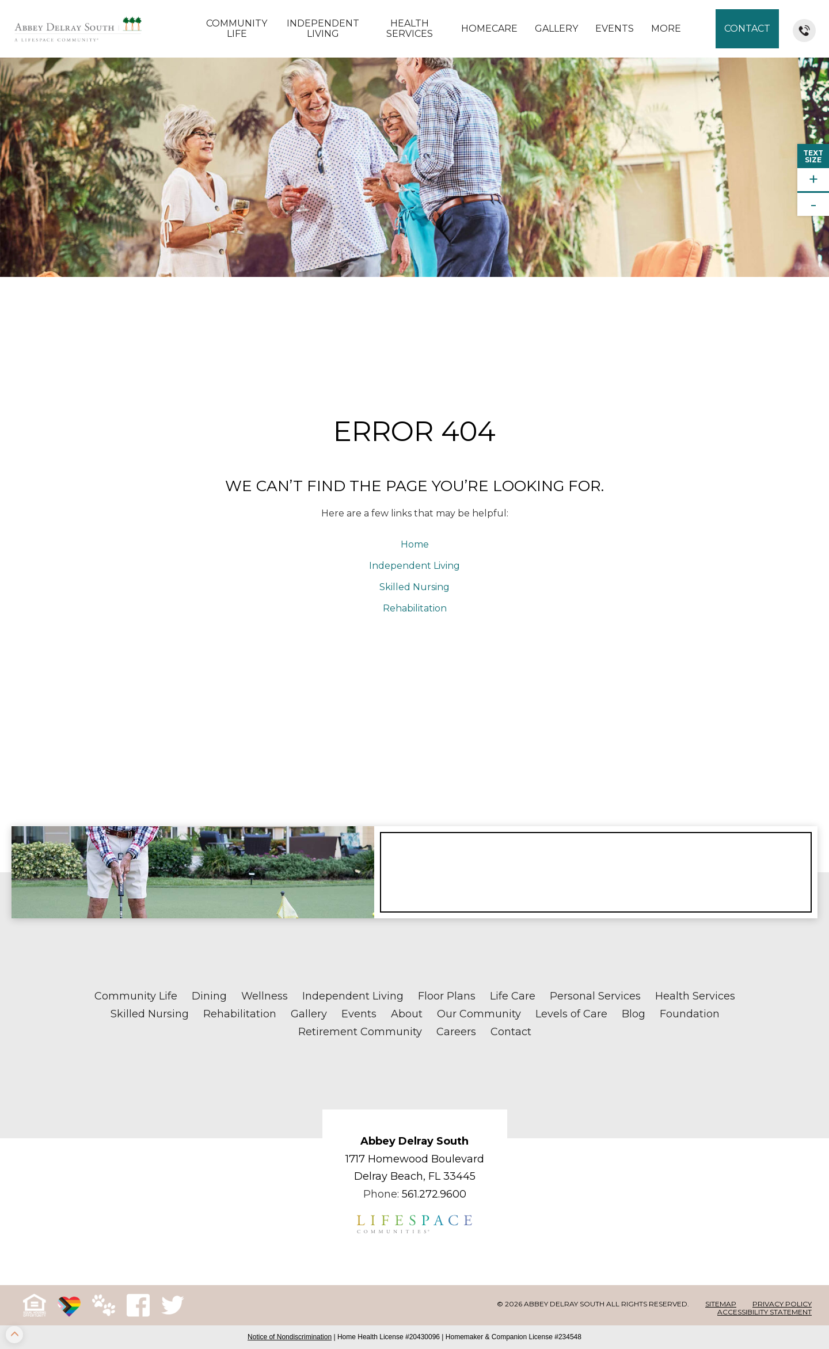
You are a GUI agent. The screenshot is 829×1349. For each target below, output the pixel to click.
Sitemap (720, 1303)
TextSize (813, 156)
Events (614, 28)
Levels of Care (571, 1014)
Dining (209, 996)
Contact (747, 28)
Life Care (512, 996)
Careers (456, 1031)
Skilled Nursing (414, 587)
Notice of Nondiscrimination (290, 1337)
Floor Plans (447, 996)
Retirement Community (360, 1031)
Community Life (236, 28)
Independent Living (323, 28)
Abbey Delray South (414, 1141)
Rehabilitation (415, 608)
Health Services (409, 28)
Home (415, 544)
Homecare (489, 28)
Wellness (264, 996)
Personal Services (595, 996)
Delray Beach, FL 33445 (415, 1176)
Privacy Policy (782, 1303)
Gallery (556, 28)
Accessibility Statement (764, 1312)
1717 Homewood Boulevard (414, 1159)
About (407, 1014)
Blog (633, 1014)
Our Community (479, 1014)
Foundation (690, 1014)
